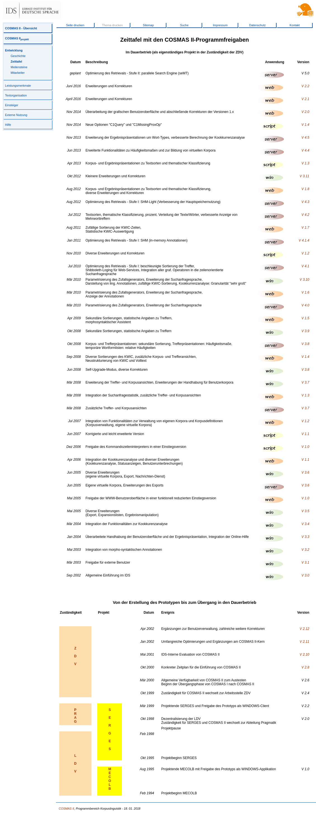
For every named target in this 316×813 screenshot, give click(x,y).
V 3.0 (305, 575)
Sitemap (148, 25)
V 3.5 (305, 511)
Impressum (220, 25)
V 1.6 (305, 292)
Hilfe (8, 124)
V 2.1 (305, 99)
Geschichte (18, 56)
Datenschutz (257, 25)
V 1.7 (305, 228)
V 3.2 (305, 550)
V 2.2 (305, 86)
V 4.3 (305, 202)
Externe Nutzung (16, 115)
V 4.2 (305, 215)
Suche (184, 25)
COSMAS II (17, 38)
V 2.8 (305, 667)
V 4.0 (305, 305)
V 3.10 (304, 280)
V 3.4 (305, 524)
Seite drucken (75, 25)
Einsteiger (11, 105)
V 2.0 (305, 112)
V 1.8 (305, 189)
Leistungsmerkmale (18, 85)
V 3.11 (304, 176)
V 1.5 (305, 318)
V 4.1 (305, 266)
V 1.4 (305, 125)
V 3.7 (305, 382)
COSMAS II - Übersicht (21, 28)
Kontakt (295, 25)
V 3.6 (305, 472)
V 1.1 (305, 434)
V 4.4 (305, 150)
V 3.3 (305, 537)
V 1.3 (305, 163)
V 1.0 (305, 447)
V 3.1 (305, 562)
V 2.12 (304, 629)
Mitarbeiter (18, 72)
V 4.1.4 (304, 240)
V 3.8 (305, 344)
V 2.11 (304, 642)
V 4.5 (305, 138)
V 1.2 (305, 253)
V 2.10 (304, 654)
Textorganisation (16, 95)
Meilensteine (19, 67)
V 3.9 (305, 331)
